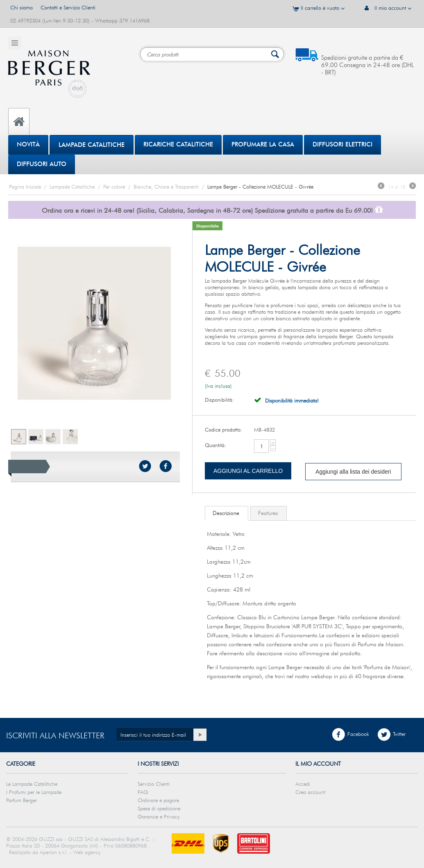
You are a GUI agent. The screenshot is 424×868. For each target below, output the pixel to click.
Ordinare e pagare (158, 800)
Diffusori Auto (41, 164)
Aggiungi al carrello (248, 471)
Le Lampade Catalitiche (31, 783)
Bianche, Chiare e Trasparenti (166, 186)
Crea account (310, 792)
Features (268, 513)
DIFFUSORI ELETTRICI (342, 144)
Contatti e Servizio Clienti (68, 7)
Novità (28, 144)
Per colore (114, 186)
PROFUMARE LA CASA (262, 144)
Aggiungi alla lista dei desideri (353, 471)
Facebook (350, 734)
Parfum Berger (21, 800)
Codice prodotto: (223, 429)
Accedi (302, 783)
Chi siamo (21, 7)
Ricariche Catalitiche (178, 144)
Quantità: (215, 445)
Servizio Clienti (154, 783)
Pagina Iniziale (25, 186)
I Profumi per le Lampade (33, 792)
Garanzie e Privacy (158, 816)
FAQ (143, 792)
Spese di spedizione (159, 808)
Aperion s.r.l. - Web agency (70, 852)
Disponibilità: (219, 399)
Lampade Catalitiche (92, 144)
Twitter (391, 734)
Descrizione (226, 513)
